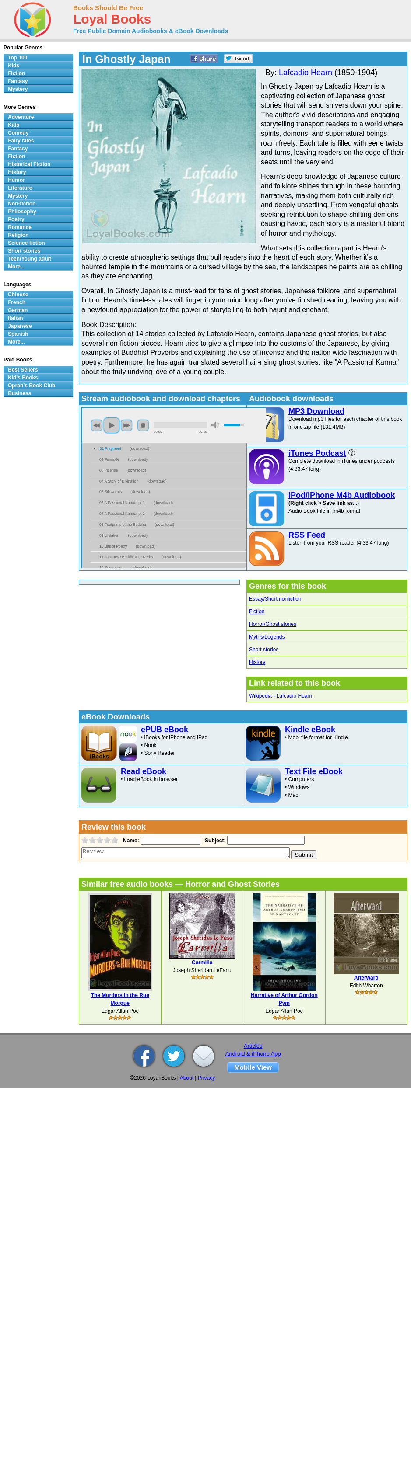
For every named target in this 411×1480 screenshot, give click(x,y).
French (16, 302)
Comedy (18, 133)
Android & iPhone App (253, 1053)
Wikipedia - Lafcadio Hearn (280, 696)
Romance (20, 227)
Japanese (20, 326)
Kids (13, 66)
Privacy (206, 1078)
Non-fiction (21, 204)
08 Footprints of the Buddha (122, 524)
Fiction (256, 611)
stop (143, 425)
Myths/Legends (267, 637)
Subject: (214, 840)
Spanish (18, 334)
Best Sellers (23, 370)
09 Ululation (109, 535)
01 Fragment (110, 448)
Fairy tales (21, 141)
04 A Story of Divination (118, 481)
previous (97, 425)
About (186, 1078)
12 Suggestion (111, 568)
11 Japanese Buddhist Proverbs (126, 557)
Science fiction (26, 243)
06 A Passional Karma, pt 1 (122, 502)
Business (19, 393)
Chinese (18, 295)
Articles (253, 1045)
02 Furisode (109, 459)
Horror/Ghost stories (272, 624)
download (139, 448)
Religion (18, 235)
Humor (16, 180)
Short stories (263, 649)
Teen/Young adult (29, 259)
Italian (15, 318)
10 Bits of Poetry (113, 546)
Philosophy (22, 211)
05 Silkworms (110, 492)
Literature (20, 188)
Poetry (16, 219)
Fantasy (18, 81)
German (18, 310)
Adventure (21, 117)
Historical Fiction (29, 164)
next (126, 425)
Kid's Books (23, 378)
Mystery (18, 89)
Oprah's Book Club (31, 385)
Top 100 (17, 58)
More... (16, 267)
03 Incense (108, 470)
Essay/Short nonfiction (275, 599)
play (111, 425)
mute (215, 425)
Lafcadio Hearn (305, 72)
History (257, 662)
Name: (130, 840)
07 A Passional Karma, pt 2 (122, 513)
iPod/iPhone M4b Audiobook (341, 495)
